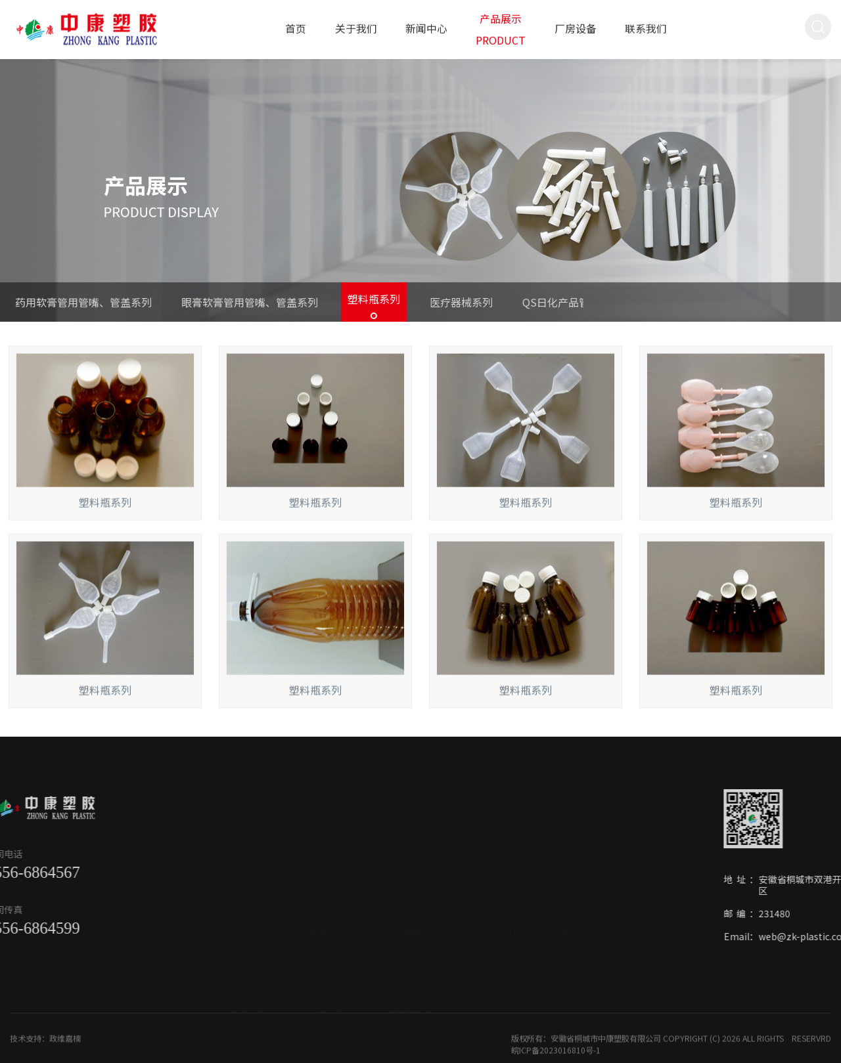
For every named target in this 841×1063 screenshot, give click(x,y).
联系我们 (646, 25)
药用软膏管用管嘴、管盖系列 (416, 904)
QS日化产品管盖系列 (542, 302)
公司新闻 (327, 924)
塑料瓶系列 (345, 299)
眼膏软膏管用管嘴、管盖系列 (220, 302)
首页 (295, 25)
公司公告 (327, 943)
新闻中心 (426, 25)
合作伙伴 (247, 963)
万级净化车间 (504, 904)
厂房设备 (576, 25)
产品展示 (411, 864)
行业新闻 (327, 904)
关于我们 (356, 25)
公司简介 (247, 904)
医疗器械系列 (432, 302)
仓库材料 (495, 924)
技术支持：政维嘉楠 (45, 1057)
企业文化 (247, 943)
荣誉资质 (247, 924)
